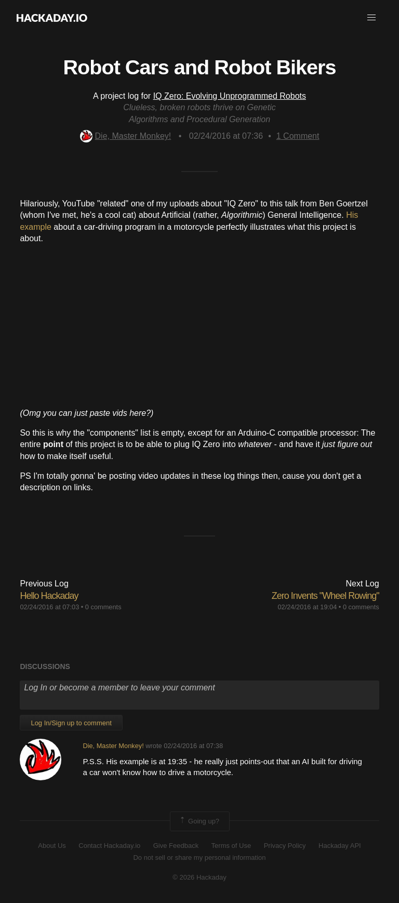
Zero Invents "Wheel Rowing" (325, 596)
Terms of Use (231, 845)
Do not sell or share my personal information (199, 857)
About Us (51, 845)
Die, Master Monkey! (125, 136)
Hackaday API (339, 845)
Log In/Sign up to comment (71, 723)
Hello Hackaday (49, 596)
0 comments (103, 607)
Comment (298, 136)
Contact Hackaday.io (109, 845)
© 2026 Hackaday (199, 877)
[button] (371, 17)
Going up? (199, 821)
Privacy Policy (285, 845)
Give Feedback (175, 845)
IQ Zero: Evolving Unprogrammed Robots (229, 95)
